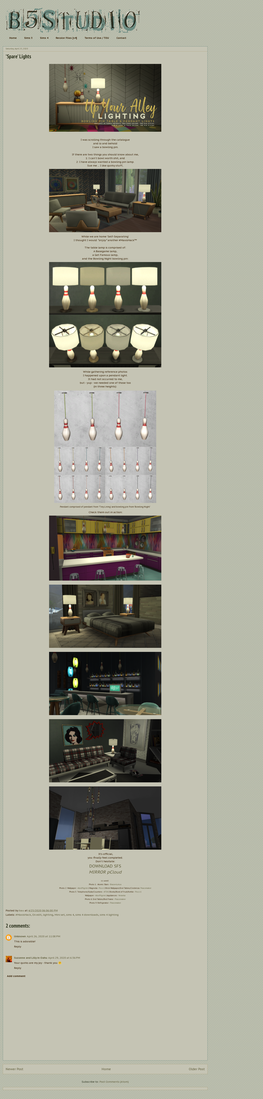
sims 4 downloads (86, 914)
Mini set (60, 914)
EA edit (37, 914)
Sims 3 (28, 38)
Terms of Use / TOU (97, 38)
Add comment (16, 976)
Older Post (197, 1069)
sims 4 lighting (109, 914)
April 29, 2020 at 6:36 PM (64, 957)
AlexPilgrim (83, 888)
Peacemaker (145, 888)
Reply (17, 946)
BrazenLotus (116, 884)
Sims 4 (44, 38)
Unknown (20, 936)
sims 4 (70, 914)
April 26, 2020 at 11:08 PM (43, 936)
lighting (48, 914)
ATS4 (106, 892)
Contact (121, 38)
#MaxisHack (23, 914)
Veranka (122, 895)
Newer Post (14, 1069)
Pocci (101, 888)
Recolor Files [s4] (66, 38)
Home (13, 38)
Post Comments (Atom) (114, 1081)
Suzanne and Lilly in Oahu (30, 957)
